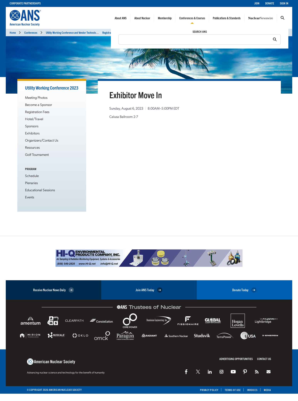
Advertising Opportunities (236, 359)
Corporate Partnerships (25, 3)
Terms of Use (233, 390)
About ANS (121, 18)
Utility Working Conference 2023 (51, 88)
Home (13, 32)
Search (282, 18)
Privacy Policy (209, 390)
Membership (165, 18)
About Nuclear (142, 18)
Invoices (252, 390)
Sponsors (31, 126)
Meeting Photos (36, 97)
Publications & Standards (227, 18)
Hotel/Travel (34, 119)
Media (267, 390)
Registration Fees (37, 111)
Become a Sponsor (38, 104)
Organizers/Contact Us (41, 140)
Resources (32, 147)
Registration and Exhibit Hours (118, 32)
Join (256, 3)
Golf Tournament (37, 154)
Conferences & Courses (192, 18)
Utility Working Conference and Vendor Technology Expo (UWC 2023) (81, 32)
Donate (269, 3)
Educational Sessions (40, 190)
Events (29, 197)
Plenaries (31, 182)
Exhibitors (32, 133)
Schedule (32, 175)
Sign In (284, 3)
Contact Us (264, 359)
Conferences (30, 32)
